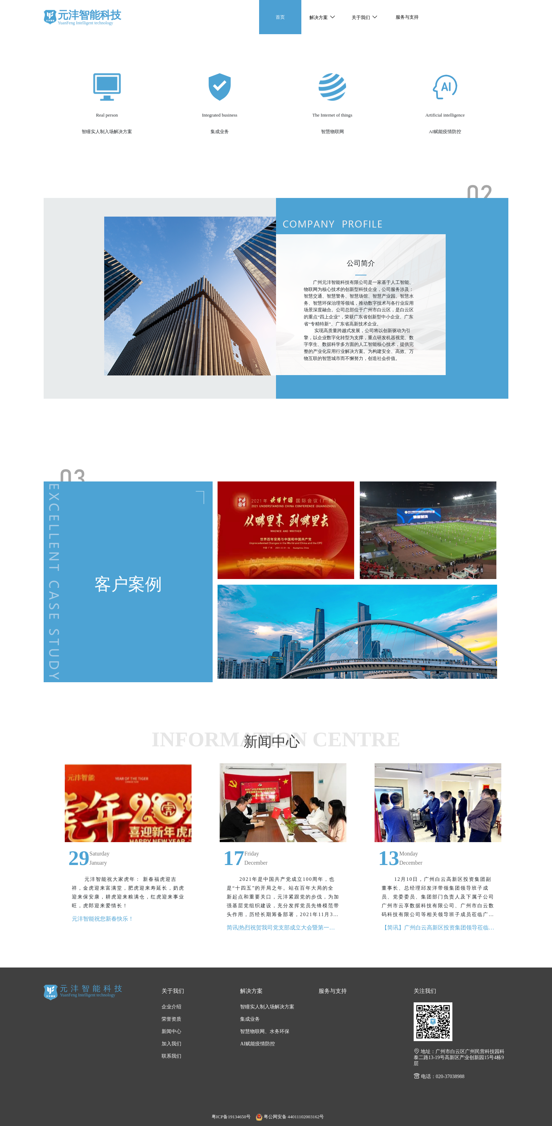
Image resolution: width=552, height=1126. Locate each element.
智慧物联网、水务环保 (264, 1031)
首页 (280, 17)
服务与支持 (407, 17)
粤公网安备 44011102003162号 (290, 1117)
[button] (322, 17)
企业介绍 (171, 1006)
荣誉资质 (171, 1019)
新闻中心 (171, 1031)
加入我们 (171, 1043)
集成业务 (250, 1019)
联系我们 (171, 1056)
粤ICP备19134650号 (231, 1116)
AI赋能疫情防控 (257, 1043)
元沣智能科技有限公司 (50, 17)
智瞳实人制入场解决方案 (267, 1006)
